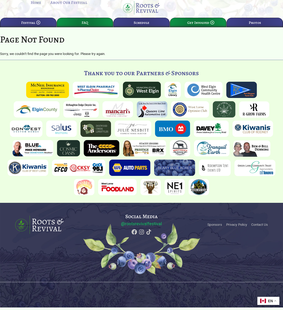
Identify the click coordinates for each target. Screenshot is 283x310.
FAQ (85, 26)
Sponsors (214, 227)
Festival (31, 26)
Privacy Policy (236, 227)
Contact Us (259, 227)
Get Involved (201, 26)
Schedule (141, 26)
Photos (255, 26)
